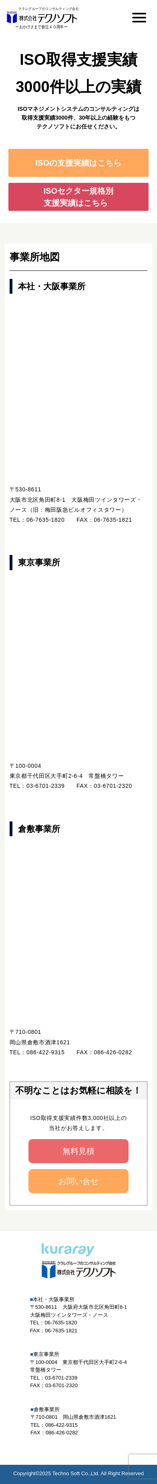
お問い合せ (78, 1181)
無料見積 (78, 1151)
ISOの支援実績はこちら (78, 162)
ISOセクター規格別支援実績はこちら (78, 196)
